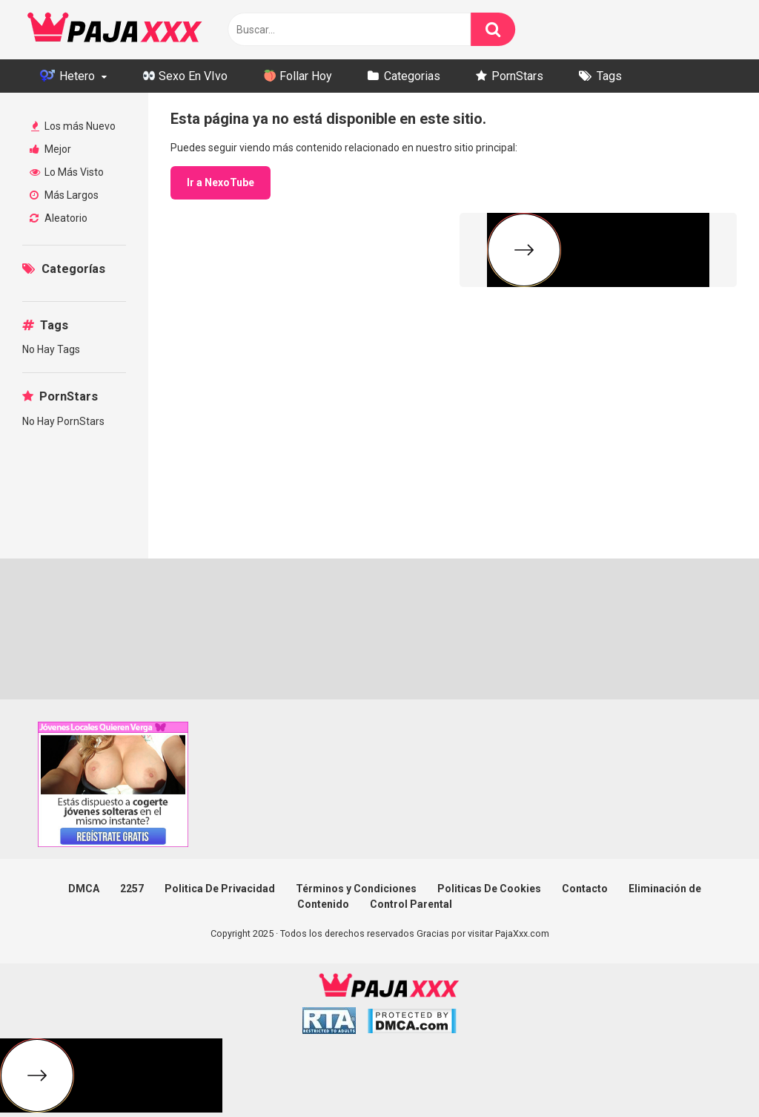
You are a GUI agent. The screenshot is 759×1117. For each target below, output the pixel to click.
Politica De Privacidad (220, 888)
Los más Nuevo (73, 126)
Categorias (412, 76)
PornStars (517, 76)
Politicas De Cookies (489, 888)
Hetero (67, 76)
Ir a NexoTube (220, 182)
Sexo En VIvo (185, 76)
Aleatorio (58, 218)
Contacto (585, 888)
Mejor (50, 149)
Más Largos (64, 195)
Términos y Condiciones (356, 888)
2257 (132, 888)
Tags (609, 76)
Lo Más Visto (67, 172)
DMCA (83, 888)
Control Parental (411, 904)
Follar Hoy (298, 76)
